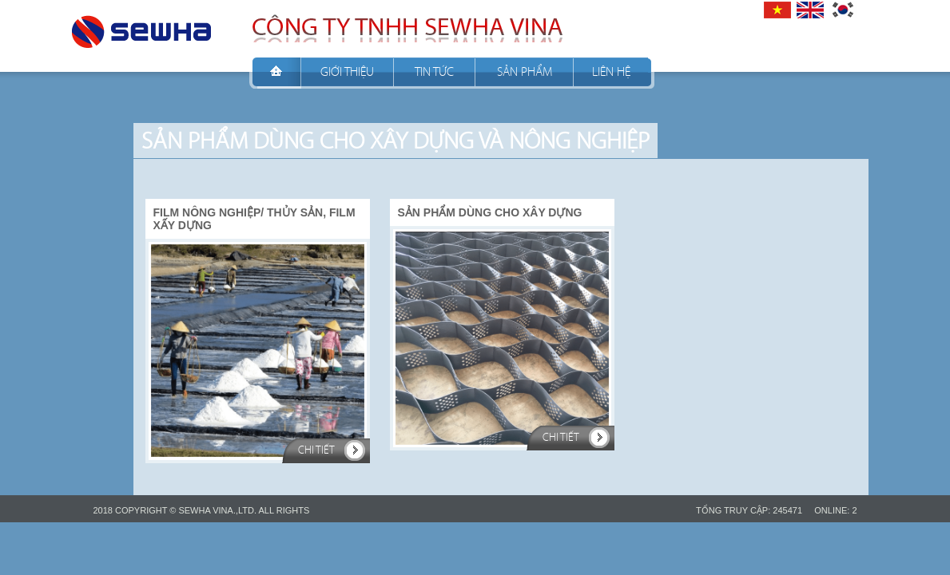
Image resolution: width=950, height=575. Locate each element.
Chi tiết (316, 450)
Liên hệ (611, 71)
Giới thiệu (347, 71)
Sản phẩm (524, 71)
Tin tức (434, 71)
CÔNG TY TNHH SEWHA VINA (141, 27)
